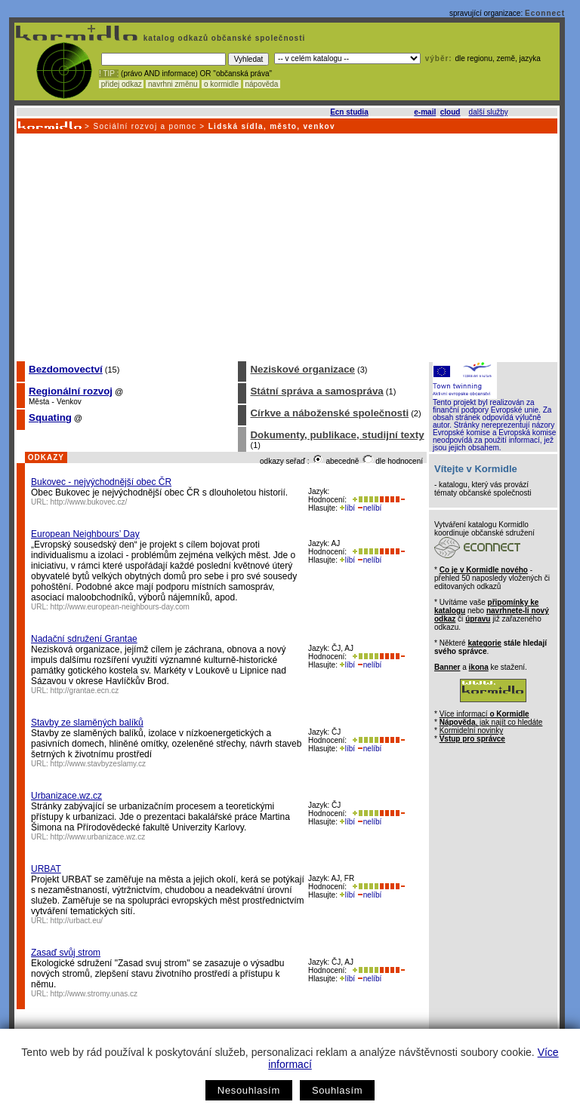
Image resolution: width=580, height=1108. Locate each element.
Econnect (545, 13)
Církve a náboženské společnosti (329, 413)
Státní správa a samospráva (316, 391)
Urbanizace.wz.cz (66, 795)
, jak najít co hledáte (491, 722)
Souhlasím (337, 1090)
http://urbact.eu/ (77, 920)
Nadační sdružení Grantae (84, 639)
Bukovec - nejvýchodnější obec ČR (101, 482)
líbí (347, 508)
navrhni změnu (172, 84)
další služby (488, 112)
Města (39, 401)
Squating (50, 417)
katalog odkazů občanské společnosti (222, 38)
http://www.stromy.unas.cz (94, 994)
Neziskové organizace (302, 369)
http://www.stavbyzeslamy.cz (99, 764)
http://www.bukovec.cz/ (89, 502)
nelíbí (369, 508)
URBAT (46, 869)
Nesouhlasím (249, 1090)
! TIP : (109, 73)
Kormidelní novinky (471, 730)
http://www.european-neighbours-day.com (120, 607)
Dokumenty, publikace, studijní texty (337, 434)
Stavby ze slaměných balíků (87, 722)
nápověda (262, 84)
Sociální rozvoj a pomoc (144, 126)
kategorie (484, 643)
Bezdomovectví (66, 369)
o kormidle (221, 84)
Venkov (69, 401)
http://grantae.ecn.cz (85, 690)
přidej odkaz (121, 84)
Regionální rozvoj (71, 391)
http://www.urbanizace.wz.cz (98, 837)
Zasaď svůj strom (65, 952)
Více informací (484, 714)
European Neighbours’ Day (85, 534)
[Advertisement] (285, 246)
